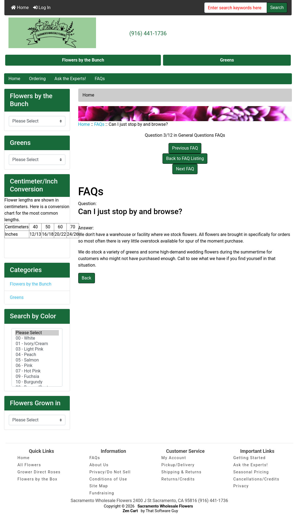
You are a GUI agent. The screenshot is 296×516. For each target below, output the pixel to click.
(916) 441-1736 (148, 33)
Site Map (98, 486)
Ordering (37, 78)
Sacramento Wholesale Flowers (165, 506)
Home (20, 7)
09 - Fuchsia (37, 376)
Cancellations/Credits (256, 479)
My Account (173, 458)
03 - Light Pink (37, 349)
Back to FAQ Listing (185, 158)
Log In (42, 7)
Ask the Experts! (70, 78)
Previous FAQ (185, 148)
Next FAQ (185, 168)
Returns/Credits (178, 479)
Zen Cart (130, 511)
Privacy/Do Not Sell (110, 472)
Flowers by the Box (37, 479)
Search (277, 7)
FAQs (100, 78)
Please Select (37, 333)
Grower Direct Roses (39, 472)
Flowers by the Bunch (83, 60)
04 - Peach (37, 354)
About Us (99, 465)
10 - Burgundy (37, 382)
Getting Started (249, 458)
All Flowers (29, 465)
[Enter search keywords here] (235, 7)
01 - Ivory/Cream (37, 343)
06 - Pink (37, 365)
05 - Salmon (37, 360)
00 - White (37, 338)
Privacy (241, 486)
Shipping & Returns (181, 472)
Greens (227, 60)
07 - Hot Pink (37, 371)
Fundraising (101, 493)
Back (86, 278)
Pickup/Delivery (178, 465)
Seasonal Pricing (251, 472)
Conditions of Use (108, 479)
